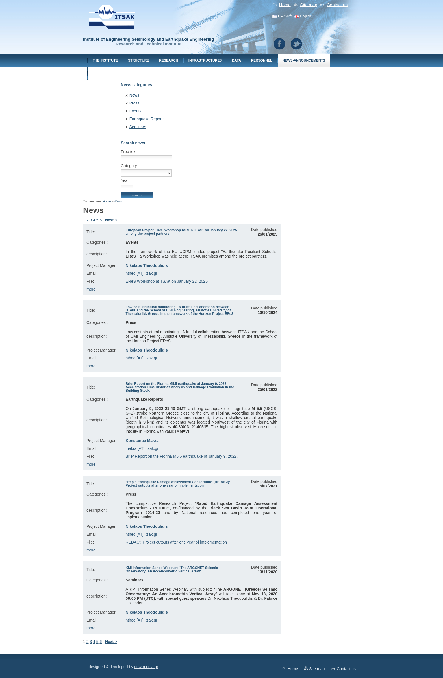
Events (135, 111)
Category (129, 165)
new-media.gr (146, 666)
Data (236, 60)
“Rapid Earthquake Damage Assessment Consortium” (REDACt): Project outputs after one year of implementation (177, 483)
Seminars (137, 127)
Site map (308, 4)
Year (125, 180)
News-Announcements (304, 60)
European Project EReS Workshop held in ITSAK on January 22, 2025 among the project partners (181, 232)
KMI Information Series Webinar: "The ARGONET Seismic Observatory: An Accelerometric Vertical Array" (171, 569)
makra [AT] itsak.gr (141, 448)
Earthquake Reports (147, 119)
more (90, 289)
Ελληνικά (285, 16)
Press (134, 103)
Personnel (261, 60)
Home (285, 4)
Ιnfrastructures (205, 60)
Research (168, 60)
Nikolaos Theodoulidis (146, 265)
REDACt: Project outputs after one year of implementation (176, 542)
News (134, 95)
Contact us (337, 4)
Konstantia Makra (141, 440)
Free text (128, 151)
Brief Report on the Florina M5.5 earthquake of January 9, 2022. (181, 456)
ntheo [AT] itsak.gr (141, 273)
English (305, 16)
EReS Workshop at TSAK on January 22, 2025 (166, 281)
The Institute (105, 60)
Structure (138, 60)
